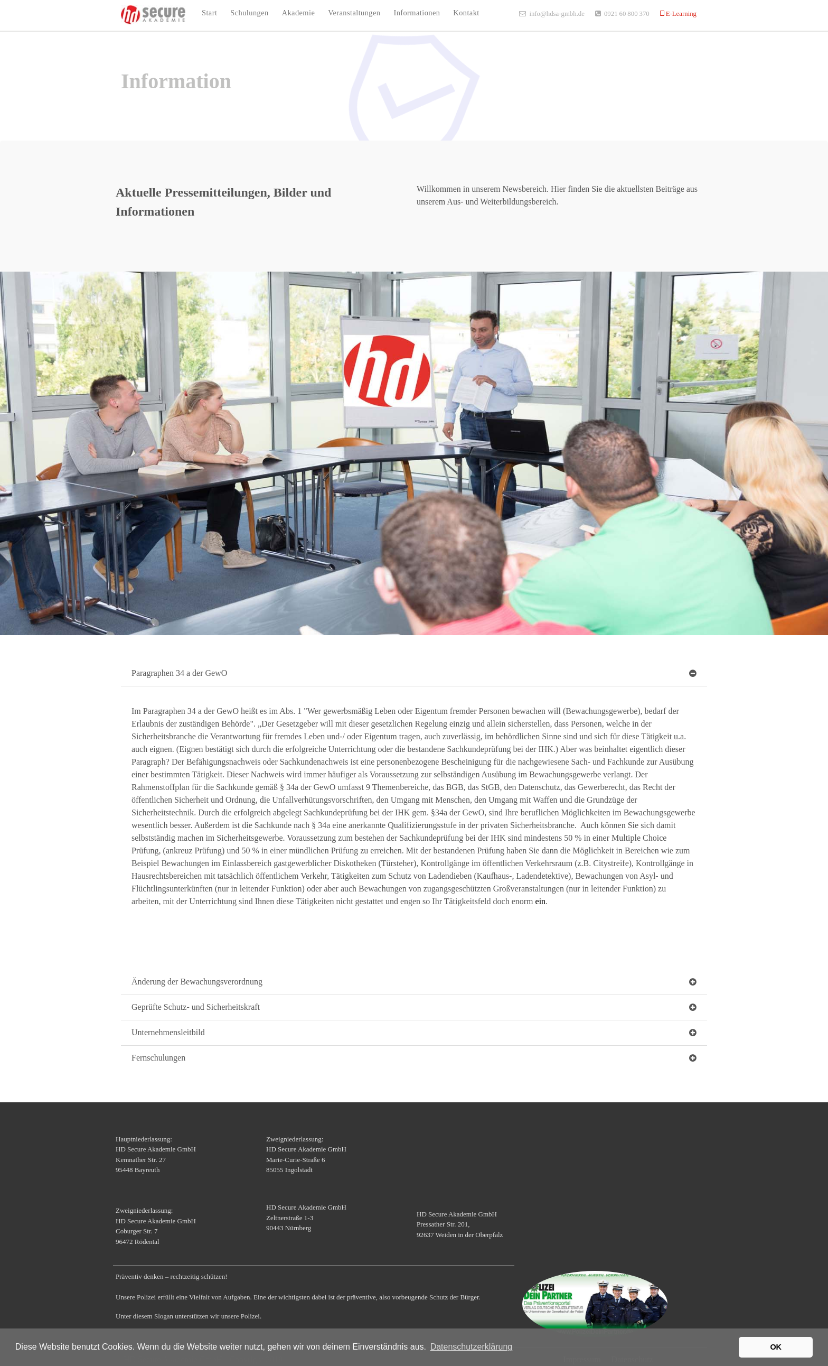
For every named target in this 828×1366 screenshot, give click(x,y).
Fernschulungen (158, 1057)
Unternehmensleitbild (168, 1032)
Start (209, 12)
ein (540, 901)
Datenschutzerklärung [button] (471, 1346)
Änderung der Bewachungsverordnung (196, 981)
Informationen (416, 12)
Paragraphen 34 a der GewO (179, 672)
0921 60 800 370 (627, 13)
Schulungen (249, 12)
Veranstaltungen (354, 12)
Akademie (298, 12)
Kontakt (466, 12)
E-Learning (680, 13)
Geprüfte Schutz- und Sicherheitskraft (195, 1006)
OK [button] (776, 1347)
